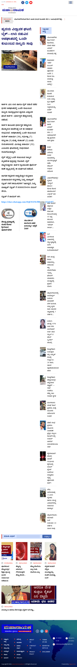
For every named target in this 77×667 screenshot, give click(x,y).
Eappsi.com (72, 664)
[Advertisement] (19, 87)
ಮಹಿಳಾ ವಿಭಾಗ (18, 647)
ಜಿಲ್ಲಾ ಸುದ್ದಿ (6, 648)
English (19, 658)
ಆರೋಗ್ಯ (19, 639)
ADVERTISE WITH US (45, 647)
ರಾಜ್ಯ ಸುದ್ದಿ (6, 645)
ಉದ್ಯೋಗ (6, 651)
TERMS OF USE (44, 641)
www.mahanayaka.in (18, 664)
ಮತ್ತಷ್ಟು (46, 536)
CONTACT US (32, 647)
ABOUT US (31, 641)
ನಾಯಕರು (19, 642)
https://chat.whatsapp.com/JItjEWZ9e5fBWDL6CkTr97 (27, 202)
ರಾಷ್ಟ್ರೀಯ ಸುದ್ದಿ (6, 640)
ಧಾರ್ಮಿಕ (6, 658)
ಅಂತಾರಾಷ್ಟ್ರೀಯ (20, 651)
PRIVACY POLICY (32, 653)
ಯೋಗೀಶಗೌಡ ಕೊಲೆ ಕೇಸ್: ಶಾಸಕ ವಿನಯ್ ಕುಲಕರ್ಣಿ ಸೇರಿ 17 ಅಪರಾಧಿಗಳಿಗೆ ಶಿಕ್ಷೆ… (44, 19)
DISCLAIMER (46, 652)
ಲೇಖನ (5, 654)
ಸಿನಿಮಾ (18, 654)
